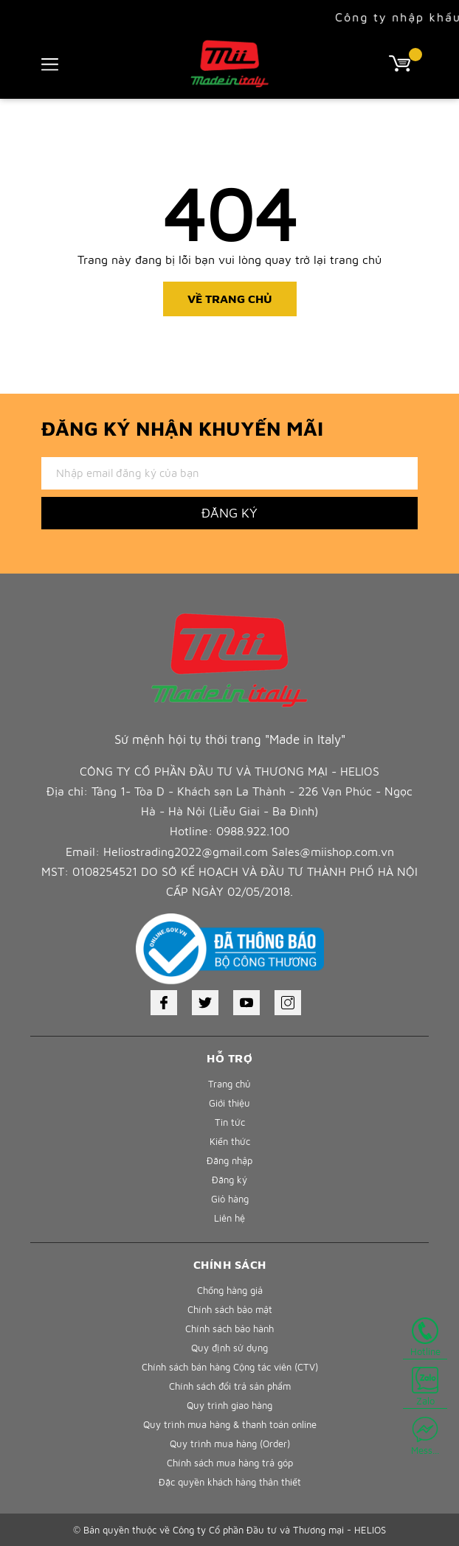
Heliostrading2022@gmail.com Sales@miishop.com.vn (248, 851)
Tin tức (230, 1122)
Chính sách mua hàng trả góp (230, 1463)
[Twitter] (205, 1002)
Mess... (425, 1436)
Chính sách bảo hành (229, 1328)
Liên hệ (229, 1218)
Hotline (425, 1337)
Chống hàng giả (230, 1290)
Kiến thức (230, 1141)
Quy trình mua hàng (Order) (230, 1443)
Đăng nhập (229, 1160)
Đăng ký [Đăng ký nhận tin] (229, 512)
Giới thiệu (229, 1103)
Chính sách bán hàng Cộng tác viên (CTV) (230, 1367)
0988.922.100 (252, 831)
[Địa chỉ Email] (229, 473)
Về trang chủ (229, 298)
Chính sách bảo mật (229, 1309)
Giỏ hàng (230, 1199)
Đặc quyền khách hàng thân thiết (230, 1482)
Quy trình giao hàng (229, 1405)
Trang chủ (229, 1084)
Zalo (425, 1387)
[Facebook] (164, 1002)
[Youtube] (246, 1002)
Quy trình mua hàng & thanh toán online (230, 1424)
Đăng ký (229, 1179)
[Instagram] (288, 1002)
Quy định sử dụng (229, 1348)
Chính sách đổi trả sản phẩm (230, 1386)
